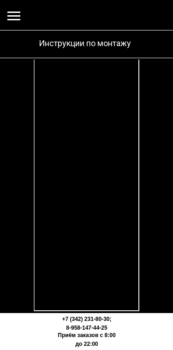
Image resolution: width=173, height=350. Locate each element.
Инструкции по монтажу (85, 43)
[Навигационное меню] (13, 16)
